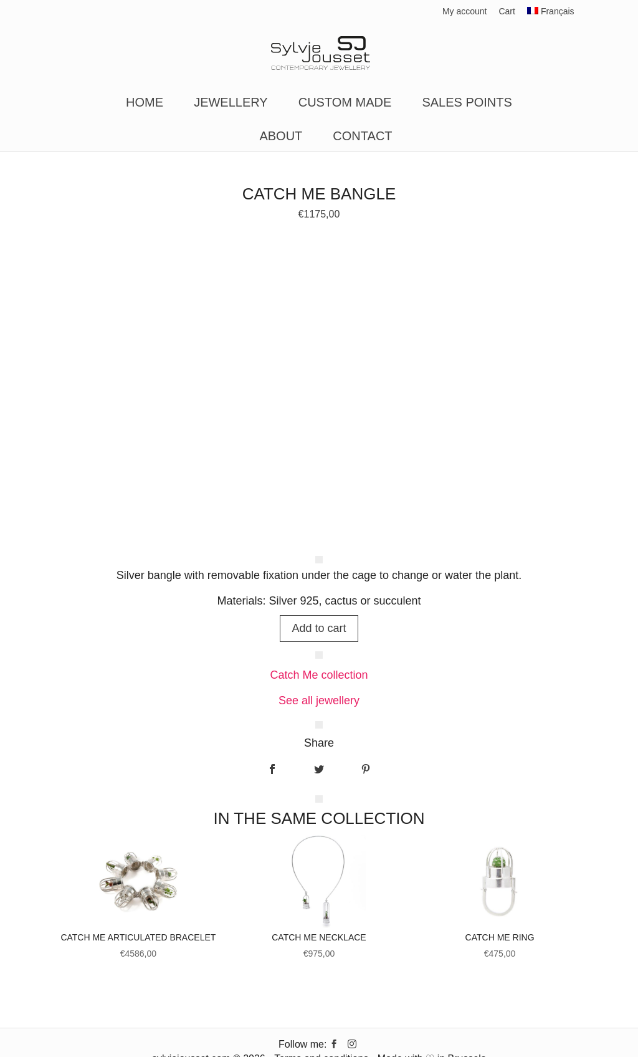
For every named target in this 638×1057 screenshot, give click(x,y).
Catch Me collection (319, 675)
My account (464, 11)
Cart (506, 11)
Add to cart (319, 628)
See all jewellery (319, 700)
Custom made (345, 103)
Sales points (467, 103)
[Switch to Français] (550, 14)
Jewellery (231, 103)
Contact (362, 137)
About (280, 137)
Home (144, 103)
